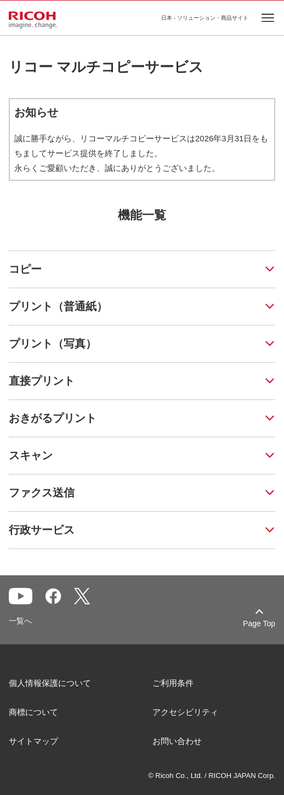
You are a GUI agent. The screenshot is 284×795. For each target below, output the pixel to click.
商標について (33, 712)
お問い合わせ (177, 741)
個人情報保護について (50, 683)
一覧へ (20, 620)
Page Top (259, 623)
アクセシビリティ (185, 712)
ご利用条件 (173, 683)
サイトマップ (33, 741)
